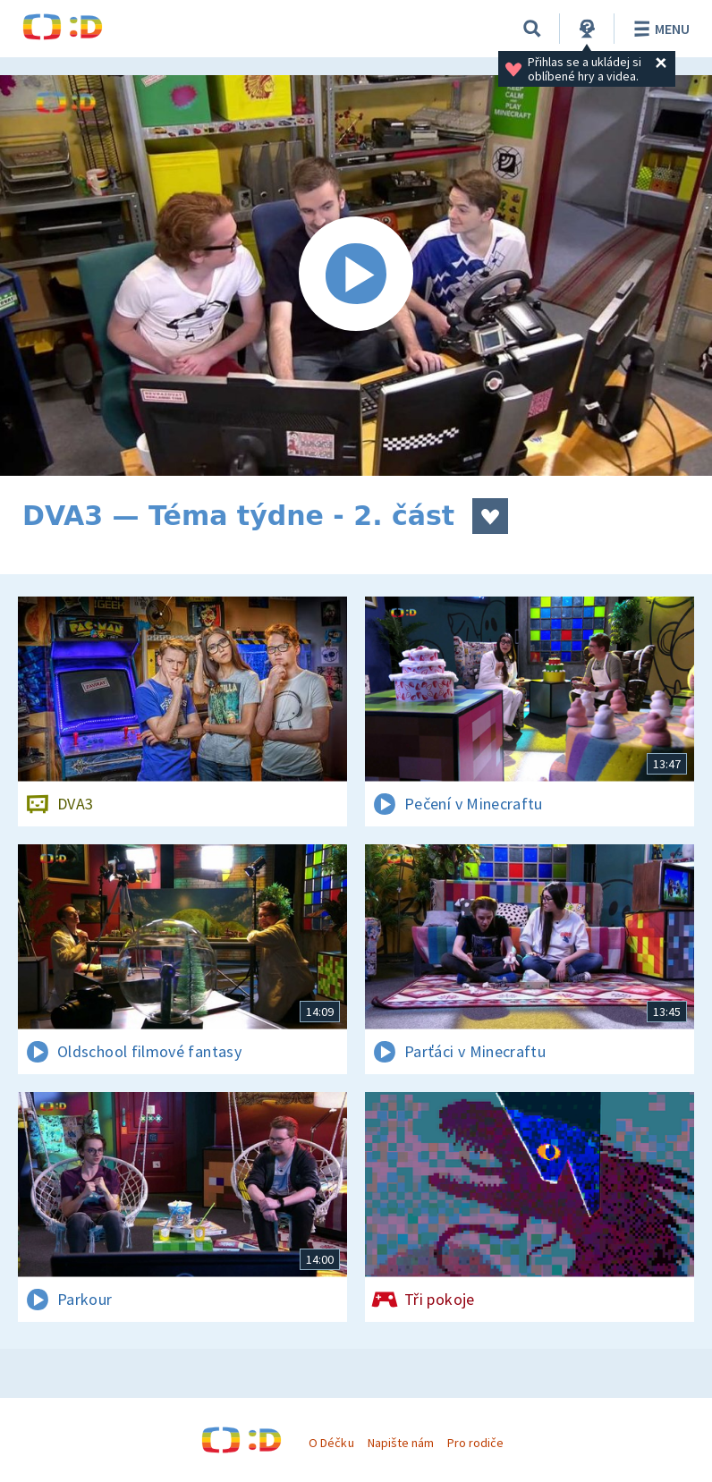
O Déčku (331, 1443)
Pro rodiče (475, 1443)
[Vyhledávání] (532, 28)
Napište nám (401, 1443)
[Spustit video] (356, 275)
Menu (659, 28)
